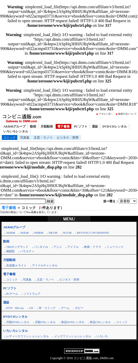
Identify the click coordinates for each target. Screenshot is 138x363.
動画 (33, 126)
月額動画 (46, 126)
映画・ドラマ (92, 246)
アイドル (73, 246)
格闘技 (10, 251)
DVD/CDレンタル (114, 126)
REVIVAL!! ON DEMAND (93, 232)
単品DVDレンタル (72, 322)
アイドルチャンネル (45, 265)
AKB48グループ (14, 126)
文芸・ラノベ (43, 137)
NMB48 (38, 232)
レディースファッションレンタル (27, 336)
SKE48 (24, 232)
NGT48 (67, 232)
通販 (95, 126)
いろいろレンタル (15, 131)
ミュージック (115, 246)
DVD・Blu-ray (15, 307)
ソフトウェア (31, 293)
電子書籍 (63, 126)
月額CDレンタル (45, 322)
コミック (9, 137)
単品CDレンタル (100, 322)
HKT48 (53, 232)
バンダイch (41, 246)
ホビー (79, 307)
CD (31, 307)
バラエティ (27, 251)
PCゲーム (12, 293)
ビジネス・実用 (67, 137)
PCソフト (80, 126)
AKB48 (10, 232)
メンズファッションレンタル (72, 336)
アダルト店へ (106, 114)
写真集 (24, 137)
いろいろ (102, 336)
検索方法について (127, 114)
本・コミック (47, 307)
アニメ (57, 246)
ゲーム (65, 307)
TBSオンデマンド (17, 246)
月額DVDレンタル (17, 322)
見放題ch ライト (16, 265)
